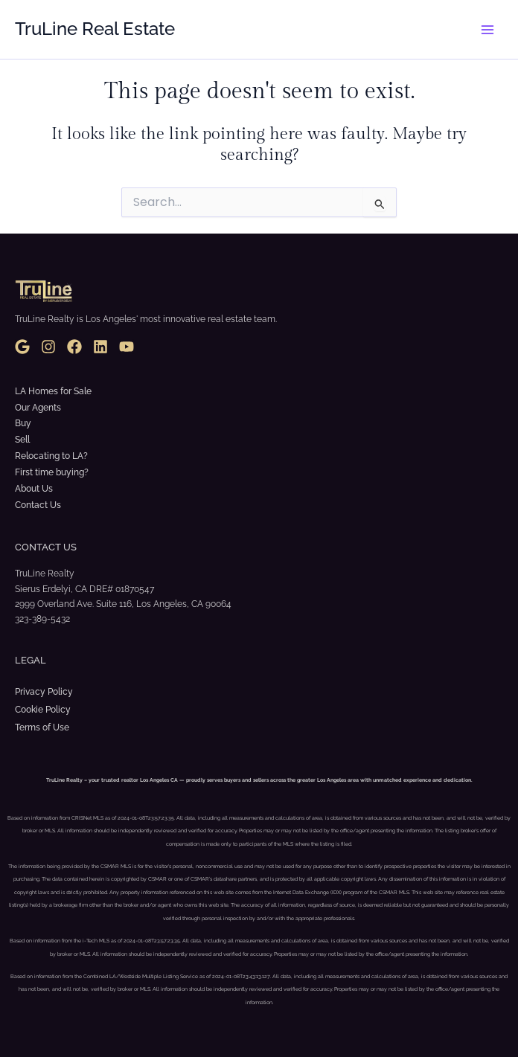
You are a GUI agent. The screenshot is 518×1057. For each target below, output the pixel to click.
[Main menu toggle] (487, 29)
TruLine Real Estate (95, 29)
